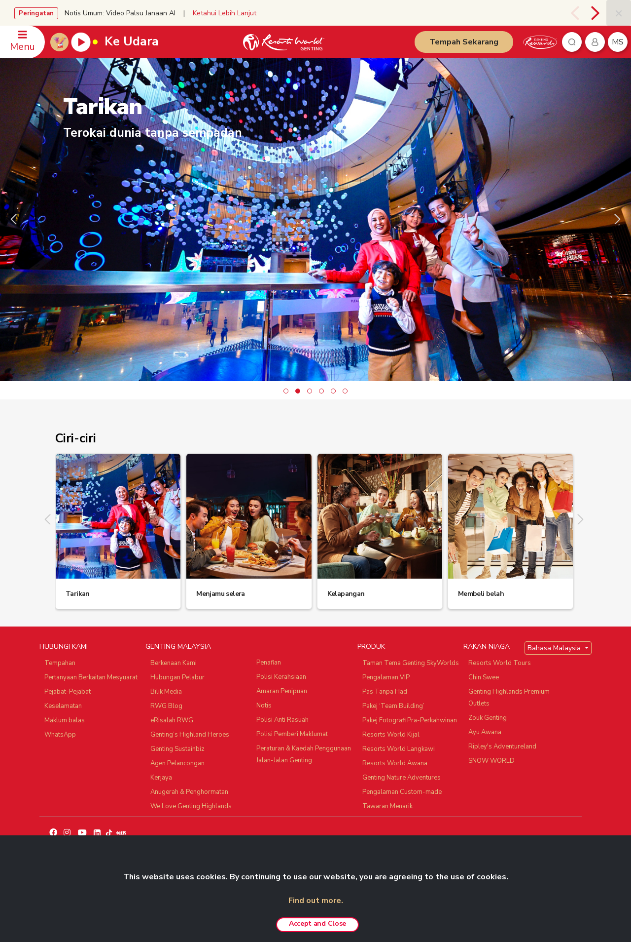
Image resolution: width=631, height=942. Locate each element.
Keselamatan (63, 706)
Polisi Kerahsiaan (281, 676)
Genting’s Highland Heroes (189, 734)
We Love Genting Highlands (191, 806)
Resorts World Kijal (391, 734)
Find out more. (315, 900)
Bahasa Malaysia (555, 648)
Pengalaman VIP (386, 677)
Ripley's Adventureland (502, 746)
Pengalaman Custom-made (402, 791)
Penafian (268, 662)
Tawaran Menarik (387, 806)
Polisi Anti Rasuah (282, 719)
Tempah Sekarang (463, 42)
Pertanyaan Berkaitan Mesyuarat (91, 677)
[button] (286, 391)
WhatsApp (60, 734)
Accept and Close (317, 923)
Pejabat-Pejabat (67, 691)
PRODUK (371, 646)
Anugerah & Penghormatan (189, 791)
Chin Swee (483, 677)
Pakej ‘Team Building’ (393, 706)
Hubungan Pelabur (177, 677)
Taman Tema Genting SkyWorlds (410, 663)
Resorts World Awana (394, 763)
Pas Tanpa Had (384, 691)
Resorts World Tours (499, 663)
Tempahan (59, 663)
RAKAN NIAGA (486, 646)
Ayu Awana (484, 732)
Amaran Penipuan (281, 691)
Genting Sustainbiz (177, 749)
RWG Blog (166, 706)
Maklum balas (64, 720)
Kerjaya (161, 777)
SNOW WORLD (491, 760)
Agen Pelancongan (177, 763)
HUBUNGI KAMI (63, 646)
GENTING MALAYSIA (178, 646)
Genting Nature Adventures (401, 777)
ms (618, 42)
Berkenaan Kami (173, 663)
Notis (264, 705)
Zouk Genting (487, 717)
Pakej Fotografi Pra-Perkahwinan (409, 720)
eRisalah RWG (171, 720)
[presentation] (574, 12)
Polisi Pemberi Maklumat (292, 734)
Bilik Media (166, 691)
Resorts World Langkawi (398, 749)
